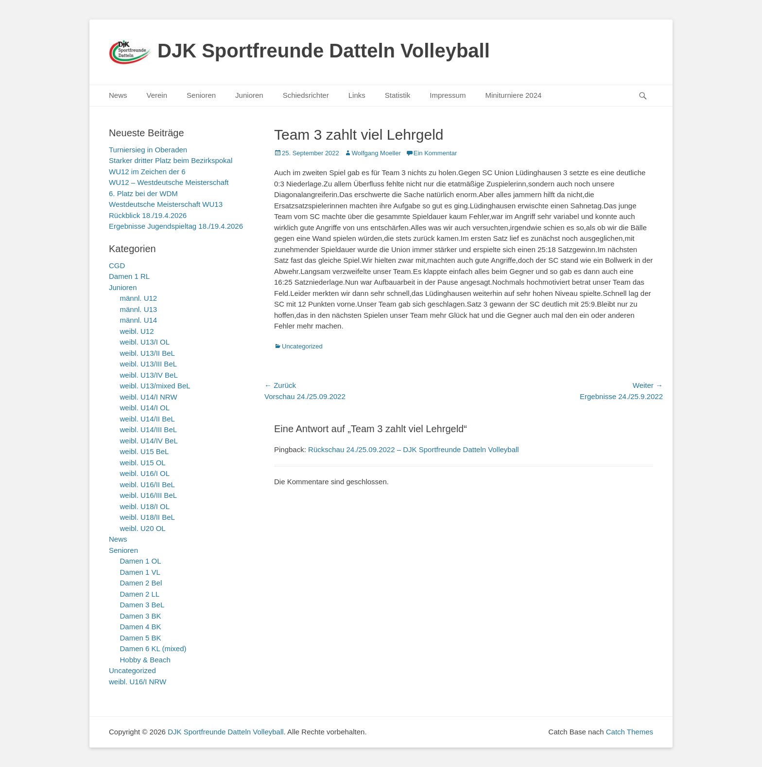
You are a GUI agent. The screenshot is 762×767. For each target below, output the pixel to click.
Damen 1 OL (140, 561)
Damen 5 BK (140, 638)
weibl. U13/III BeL (148, 364)
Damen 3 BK (140, 616)
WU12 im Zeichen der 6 (147, 171)
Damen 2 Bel (141, 583)
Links (356, 95)
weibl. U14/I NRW (148, 397)
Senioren (201, 95)
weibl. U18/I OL (145, 506)
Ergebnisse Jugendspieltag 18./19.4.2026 (176, 226)
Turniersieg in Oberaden (148, 150)
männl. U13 (138, 309)
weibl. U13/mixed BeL (155, 386)
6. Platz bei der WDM (143, 193)
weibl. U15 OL (143, 462)
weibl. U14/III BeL (148, 429)
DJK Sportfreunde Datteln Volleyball (323, 50)
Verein (157, 95)
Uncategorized (302, 346)
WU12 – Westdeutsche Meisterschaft (169, 182)
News (118, 95)
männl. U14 (138, 320)
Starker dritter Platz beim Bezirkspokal (170, 160)
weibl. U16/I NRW (137, 681)
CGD (117, 265)
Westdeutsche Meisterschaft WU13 (166, 204)
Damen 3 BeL (142, 605)
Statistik (398, 95)
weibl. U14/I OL (145, 407)
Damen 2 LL (140, 594)
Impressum (448, 95)
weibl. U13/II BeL (147, 353)
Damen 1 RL (129, 276)
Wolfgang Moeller (376, 153)
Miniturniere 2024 (513, 95)
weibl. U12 (137, 331)
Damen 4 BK (140, 626)
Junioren (249, 95)
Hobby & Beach (145, 660)
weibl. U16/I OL (145, 473)
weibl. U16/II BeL (147, 484)
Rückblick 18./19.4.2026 (148, 215)
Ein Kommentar (435, 153)
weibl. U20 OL (143, 528)
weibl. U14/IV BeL (149, 441)
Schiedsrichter (306, 95)
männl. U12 (138, 298)
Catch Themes (629, 732)
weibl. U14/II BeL (147, 419)
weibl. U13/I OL (145, 342)
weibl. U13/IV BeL (149, 375)
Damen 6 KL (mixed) (153, 648)
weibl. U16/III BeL (148, 495)
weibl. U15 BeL (144, 451)
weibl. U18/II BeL (147, 517)
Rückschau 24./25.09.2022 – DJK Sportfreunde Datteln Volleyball (413, 449)
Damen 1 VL (140, 572)
